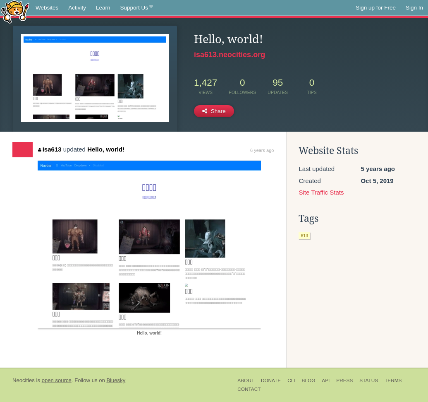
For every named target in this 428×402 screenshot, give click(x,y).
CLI (291, 380)
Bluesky (115, 380)
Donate (271, 380)
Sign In (414, 8)
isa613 (49, 149)
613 (304, 235)
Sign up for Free (376, 8)
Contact (249, 389)
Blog (309, 380)
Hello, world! (105, 149)
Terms (393, 380)
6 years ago (262, 150)
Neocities (23, 380)
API (326, 380)
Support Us (136, 8)
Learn (103, 8)
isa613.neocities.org (229, 55)
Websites (47, 8)
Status (368, 380)
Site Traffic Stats (321, 192)
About (245, 380)
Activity (77, 8)
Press (344, 380)
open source (57, 380)
